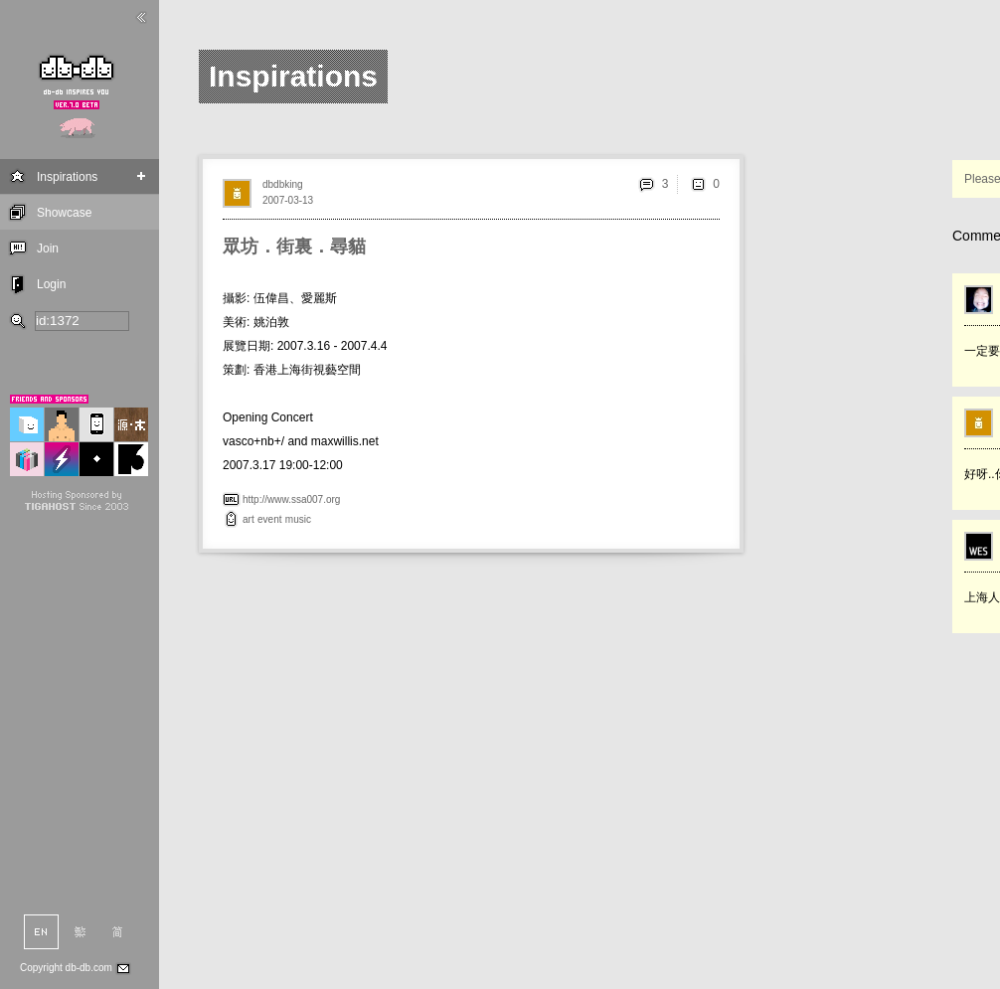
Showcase (64, 213)
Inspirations (67, 177)
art (248, 519)
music (298, 519)
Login (51, 284)
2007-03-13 (287, 200)
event (269, 519)
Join (48, 248)
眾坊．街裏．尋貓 (294, 246)
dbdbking (282, 184)
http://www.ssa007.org (291, 499)
